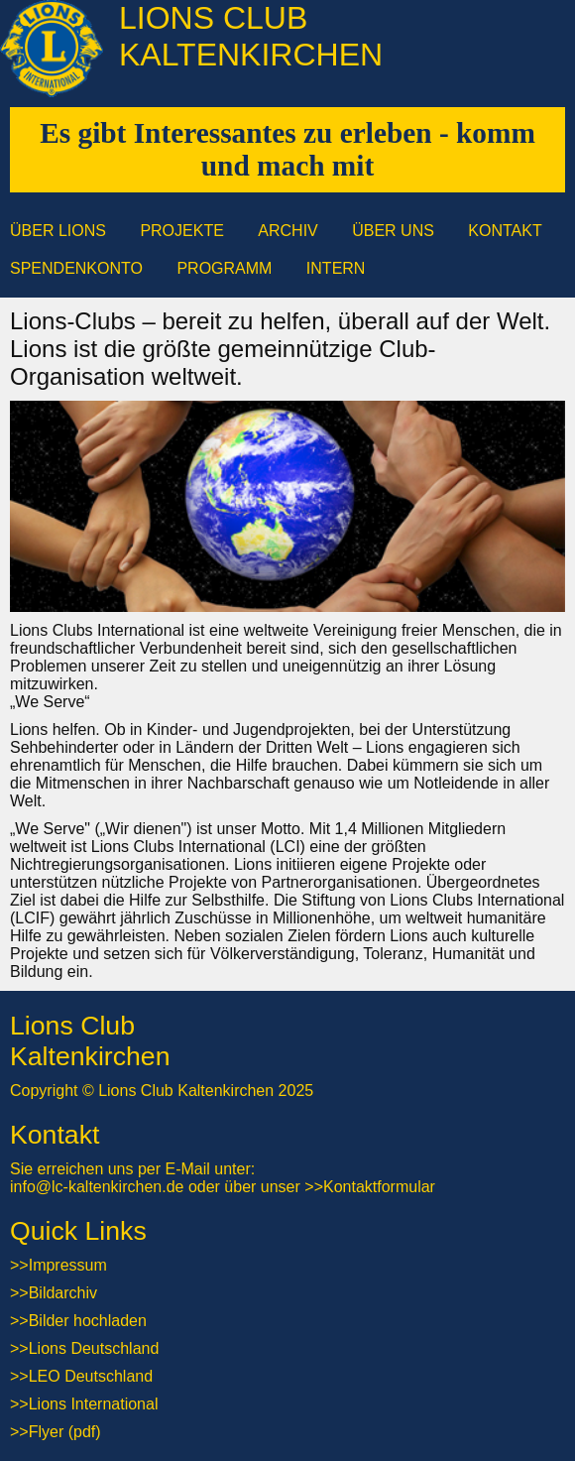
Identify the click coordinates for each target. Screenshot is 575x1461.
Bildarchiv (63, 1292)
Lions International (94, 1404)
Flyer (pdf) (65, 1431)
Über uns (393, 230)
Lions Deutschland (94, 1348)
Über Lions (58, 230)
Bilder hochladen (88, 1320)
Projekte (181, 230)
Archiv (287, 230)
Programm (224, 268)
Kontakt (504, 230)
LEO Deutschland (91, 1376)
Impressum (68, 1265)
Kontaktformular (379, 1186)
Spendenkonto (76, 268)
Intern (336, 268)
